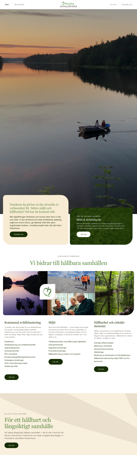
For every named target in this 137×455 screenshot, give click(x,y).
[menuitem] (6, 4)
